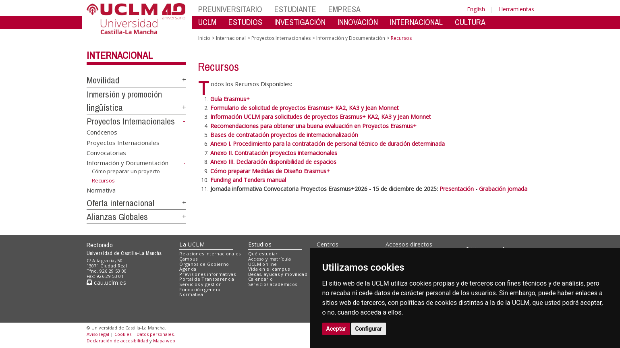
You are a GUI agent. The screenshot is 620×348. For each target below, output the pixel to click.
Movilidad (103, 80)
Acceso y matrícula (269, 259)
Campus (188, 259)
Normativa (101, 190)
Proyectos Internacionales (131, 121)
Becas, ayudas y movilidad (277, 274)
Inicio (204, 38)
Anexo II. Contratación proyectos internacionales (273, 153)
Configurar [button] (368, 328)
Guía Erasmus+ (230, 99)
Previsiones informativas (207, 274)
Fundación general (200, 289)
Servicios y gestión (200, 284)
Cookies (122, 334)
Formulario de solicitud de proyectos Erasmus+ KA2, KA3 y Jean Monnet (304, 108)
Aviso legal (98, 334)
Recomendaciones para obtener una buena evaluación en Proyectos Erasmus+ (313, 126)
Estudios (260, 244)
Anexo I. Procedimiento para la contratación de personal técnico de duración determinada (327, 143)
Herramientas (516, 9)
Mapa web (164, 341)
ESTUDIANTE (295, 9)
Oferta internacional (120, 203)
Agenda (187, 269)
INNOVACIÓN (358, 22)
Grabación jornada (503, 189)
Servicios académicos (272, 284)
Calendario (260, 279)
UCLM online (262, 264)
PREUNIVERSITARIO (230, 9)
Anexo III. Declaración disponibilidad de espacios (273, 162)
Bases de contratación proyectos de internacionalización (284, 135)
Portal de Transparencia (206, 279)
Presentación (457, 189)
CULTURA (470, 22)
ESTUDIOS (245, 22)
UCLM (207, 22)
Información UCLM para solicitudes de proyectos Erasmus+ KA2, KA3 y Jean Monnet (320, 116)
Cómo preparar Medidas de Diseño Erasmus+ (270, 171)
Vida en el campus (269, 269)
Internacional (120, 55)
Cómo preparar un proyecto (126, 171)
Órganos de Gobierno (204, 264)
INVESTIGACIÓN (300, 22)
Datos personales (155, 334)
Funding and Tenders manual (248, 180)
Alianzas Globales (117, 217)
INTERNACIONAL (416, 22)
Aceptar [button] (336, 328)
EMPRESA (344, 9)
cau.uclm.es (106, 282)
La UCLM (192, 244)
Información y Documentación (127, 163)
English (476, 9)
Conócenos (102, 132)
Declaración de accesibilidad (117, 341)
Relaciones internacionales (210, 254)
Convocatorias (106, 153)
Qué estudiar (263, 254)
